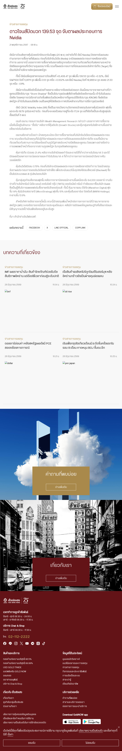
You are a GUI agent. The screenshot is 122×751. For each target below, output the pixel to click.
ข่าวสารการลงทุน (71, 667)
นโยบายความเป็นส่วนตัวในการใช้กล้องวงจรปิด (24, 723)
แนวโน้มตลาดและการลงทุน (75, 663)
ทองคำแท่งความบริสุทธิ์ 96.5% (17, 659)
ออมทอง (7, 676)
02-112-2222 (19, 637)
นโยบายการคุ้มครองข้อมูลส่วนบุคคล (19, 714)
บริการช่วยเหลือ (71, 692)
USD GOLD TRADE (12, 667)
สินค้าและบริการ (11, 653)
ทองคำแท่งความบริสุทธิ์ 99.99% (18, 663)
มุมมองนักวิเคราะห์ (71, 659)
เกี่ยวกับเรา (8, 698)
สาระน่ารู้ (67, 680)
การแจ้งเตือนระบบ (71, 676)
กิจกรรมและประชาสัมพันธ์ (75, 671)
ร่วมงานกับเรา (10, 706)
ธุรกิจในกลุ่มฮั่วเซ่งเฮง (13, 702)
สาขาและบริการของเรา (74, 702)
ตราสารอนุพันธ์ (10, 680)
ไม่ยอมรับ (90, 743)
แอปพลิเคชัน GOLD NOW (14, 671)
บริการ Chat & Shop (12, 684)
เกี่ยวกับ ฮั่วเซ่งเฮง (12, 692)
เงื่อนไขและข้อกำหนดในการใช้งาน (18, 718)
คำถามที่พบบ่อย (70, 698)
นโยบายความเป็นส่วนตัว (91, 730)
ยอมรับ (31, 743)
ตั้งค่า (10, 734)
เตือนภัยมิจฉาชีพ (70, 684)
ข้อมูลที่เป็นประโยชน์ (72, 653)
